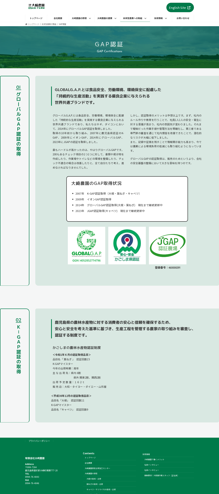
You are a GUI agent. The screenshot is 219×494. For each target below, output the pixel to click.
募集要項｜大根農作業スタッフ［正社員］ (161, 475)
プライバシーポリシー (39, 440)
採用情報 (146, 454)
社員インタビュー (151, 464)
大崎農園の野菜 (91, 473)
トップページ (90, 457)
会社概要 (88, 462)
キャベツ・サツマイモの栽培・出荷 (101, 489)
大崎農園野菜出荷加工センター (97, 468)
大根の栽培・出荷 (94, 478)
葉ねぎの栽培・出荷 (95, 484)
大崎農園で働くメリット (154, 459)
